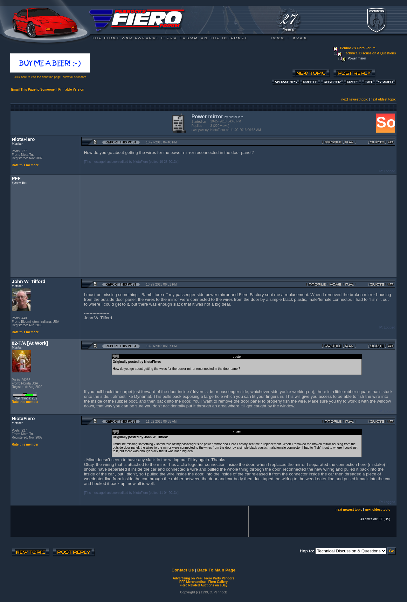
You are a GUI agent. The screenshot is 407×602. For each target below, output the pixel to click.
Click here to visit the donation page (37, 77)
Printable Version (71, 89)
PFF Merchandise (192, 582)
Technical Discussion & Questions (370, 53)
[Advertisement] (86, 122)
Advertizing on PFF (187, 578)
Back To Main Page (216, 570)
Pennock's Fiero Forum (358, 48)
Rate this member (25, 165)
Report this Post (121, 142)
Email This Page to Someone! (33, 89)
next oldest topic (383, 99)
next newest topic (354, 99)
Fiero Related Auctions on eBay (203, 585)
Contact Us (182, 570)
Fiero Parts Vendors (219, 578)
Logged (389, 171)
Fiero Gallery (218, 582)
